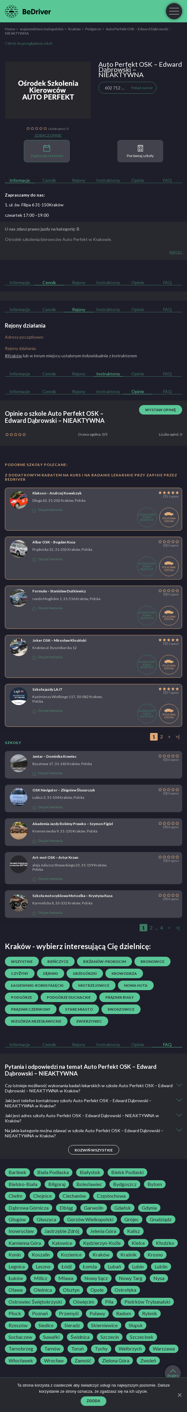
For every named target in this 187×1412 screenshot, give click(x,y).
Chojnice (42, 1196)
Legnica (17, 1266)
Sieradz (72, 1325)
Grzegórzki (85, 973)
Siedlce (45, 1325)
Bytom (155, 1184)
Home (10, 29)
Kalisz (133, 1231)
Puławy (97, 1313)
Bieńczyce (57, 961)
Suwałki (51, 1337)
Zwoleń (148, 1360)
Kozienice (71, 1254)
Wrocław (54, 1360)
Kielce (138, 1243)
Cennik (49, 180)
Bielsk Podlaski (127, 1172)
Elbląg (66, 1208)
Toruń (77, 1348)
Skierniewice (104, 1325)
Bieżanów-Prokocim (104, 961)
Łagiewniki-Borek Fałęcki (37, 985)
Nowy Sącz (96, 1278)
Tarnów (52, 1348)
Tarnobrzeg (21, 1348)
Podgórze (93, 29)
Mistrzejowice (93, 985)
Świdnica (80, 1337)
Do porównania (47, 510)
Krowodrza (124, 973)
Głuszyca (46, 1219)
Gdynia (149, 1208)
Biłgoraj (56, 1184)
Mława (65, 1278)
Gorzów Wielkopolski (90, 1219)
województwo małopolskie (42, 29)
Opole (97, 1290)
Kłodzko (165, 1243)
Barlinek (17, 1172)
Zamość (83, 1360)
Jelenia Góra (103, 1231)
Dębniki (50, 973)
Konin (15, 1254)
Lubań (114, 1266)
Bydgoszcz (125, 1184)
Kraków (74, 29)
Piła (109, 1302)
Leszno (43, 1266)
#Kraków (13, 355)
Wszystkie (22, 961)
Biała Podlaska (53, 1172)
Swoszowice (121, 1009)
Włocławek (21, 1360)
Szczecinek (141, 1337)
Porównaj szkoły (140, 151)
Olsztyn (71, 1290)
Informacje (19, 180)
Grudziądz (161, 1219)
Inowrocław (21, 1231)
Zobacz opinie (48, 135)
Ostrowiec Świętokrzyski (35, 1302)
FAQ (167, 180)
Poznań (40, 1313)
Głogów (17, 1219)
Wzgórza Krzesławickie (36, 1021)
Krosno (155, 1254)
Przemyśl (69, 1313)
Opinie (137, 180)
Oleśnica (43, 1290)
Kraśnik (128, 1254)
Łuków (16, 1278)
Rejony (78, 180)
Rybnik (149, 1313)
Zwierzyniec (89, 1021)
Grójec (131, 1219)
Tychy (101, 1348)
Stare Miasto (79, 1009)
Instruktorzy (108, 180)
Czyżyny (19, 973)
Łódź (66, 1266)
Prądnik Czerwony (30, 1009)
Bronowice (152, 961)
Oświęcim (83, 1302)
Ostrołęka (125, 1290)
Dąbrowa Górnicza (29, 1208)
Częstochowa (111, 1196)
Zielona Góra (115, 1360)
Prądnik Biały (119, 997)
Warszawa (164, 1348)
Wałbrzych (130, 1348)
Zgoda (94, 1401)
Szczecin (110, 1337)
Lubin (138, 1266)
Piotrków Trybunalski (147, 1302)
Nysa (158, 1278)
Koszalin (41, 1254)
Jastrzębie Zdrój (62, 1231)
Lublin (161, 1266)
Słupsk (136, 1325)
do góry (173, 1373)
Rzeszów (18, 1325)
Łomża (90, 1266)
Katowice (62, 1243)
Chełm (15, 1196)
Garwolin (93, 1208)
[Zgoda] (179, 1395)
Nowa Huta (136, 985)
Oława (16, 1290)
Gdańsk (122, 1208)
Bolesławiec (89, 1184)
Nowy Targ (130, 1278)
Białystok (90, 1172)
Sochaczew (20, 1337)
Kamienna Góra (25, 1243)
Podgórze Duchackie (69, 997)
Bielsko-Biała (23, 1184)
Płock (15, 1313)
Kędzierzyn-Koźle (102, 1243)
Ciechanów (74, 1196)
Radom (123, 1313)
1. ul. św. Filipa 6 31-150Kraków (34, 204)
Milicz (40, 1278)
